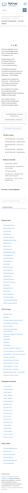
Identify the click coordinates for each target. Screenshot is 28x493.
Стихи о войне (7, 428)
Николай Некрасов (8, 237)
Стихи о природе (8, 395)
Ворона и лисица (8, 326)
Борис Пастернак (8, 267)
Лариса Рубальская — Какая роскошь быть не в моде (14, 167)
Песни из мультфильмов (10, 460)
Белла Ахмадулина (8, 294)
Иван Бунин (6, 285)
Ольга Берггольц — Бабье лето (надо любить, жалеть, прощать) (14, 174)
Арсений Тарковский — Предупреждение (15, 152)
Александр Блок (7, 261)
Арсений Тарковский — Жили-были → (14, 119)
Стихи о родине (7, 431)
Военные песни (7, 451)
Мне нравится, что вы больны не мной (14, 354)
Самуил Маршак (8, 270)
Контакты (3, 487)
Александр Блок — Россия (10, 366)
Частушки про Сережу (10, 171)
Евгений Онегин (7, 314)
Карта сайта (4, 489)
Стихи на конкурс (8, 434)
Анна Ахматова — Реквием (10, 369)
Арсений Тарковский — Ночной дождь (14, 138)
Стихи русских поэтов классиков (12, 128)
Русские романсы (8, 457)
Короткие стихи (7, 404)
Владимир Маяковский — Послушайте (14, 372)
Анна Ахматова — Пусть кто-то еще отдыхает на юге (13, 179)
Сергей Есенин (7, 231)
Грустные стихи (7, 407)
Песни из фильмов (8, 463)
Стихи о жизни (7, 392)
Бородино (6, 317)
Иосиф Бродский (8, 255)
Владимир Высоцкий (9, 252)
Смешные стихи (7, 422)
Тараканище (6, 345)
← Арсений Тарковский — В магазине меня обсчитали (14, 115)
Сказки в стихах (7, 437)
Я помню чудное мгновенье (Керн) (13, 320)
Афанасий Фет (7, 246)
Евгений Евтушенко (8, 279)
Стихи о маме (7, 425)
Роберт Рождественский (10, 303)
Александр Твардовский (10, 300)
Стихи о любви (7, 386)
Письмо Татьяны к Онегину (11, 360)
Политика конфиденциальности (15, 487)
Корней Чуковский (8, 273)
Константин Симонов (9, 282)
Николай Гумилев (8, 297)
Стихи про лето (7, 419)
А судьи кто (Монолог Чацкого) (12, 348)
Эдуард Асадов (7, 276)
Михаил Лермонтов (8, 228)
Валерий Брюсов (8, 288)
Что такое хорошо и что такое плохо (13, 351)
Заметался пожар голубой (10, 375)
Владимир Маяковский (9, 240)
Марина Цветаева (8, 258)
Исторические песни (9, 454)
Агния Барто (6, 264)
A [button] (11, 45)
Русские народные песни (10, 448)
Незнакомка (6, 339)
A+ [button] (16, 45)
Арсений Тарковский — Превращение (14, 149)
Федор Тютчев (7, 243)
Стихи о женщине (8, 401)
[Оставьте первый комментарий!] (14, 201)
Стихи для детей (7, 389)
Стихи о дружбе (7, 398)
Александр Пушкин (8, 225)
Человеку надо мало (9, 357)
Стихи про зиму (7, 413)
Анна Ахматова (7, 249)
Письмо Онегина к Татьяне (10, 363)
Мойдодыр (6, 342)
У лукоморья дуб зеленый (10, 323)
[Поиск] (11, 10)
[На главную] (10, 6)
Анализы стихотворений (7, 476)
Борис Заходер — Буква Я (11, 163)
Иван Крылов (7, 234)
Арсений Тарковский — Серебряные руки (15, 141)
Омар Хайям (6, 291)
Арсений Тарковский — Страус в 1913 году (14, 145)
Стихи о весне (7, 416)
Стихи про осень (7, 410)
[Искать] (25, 10)
